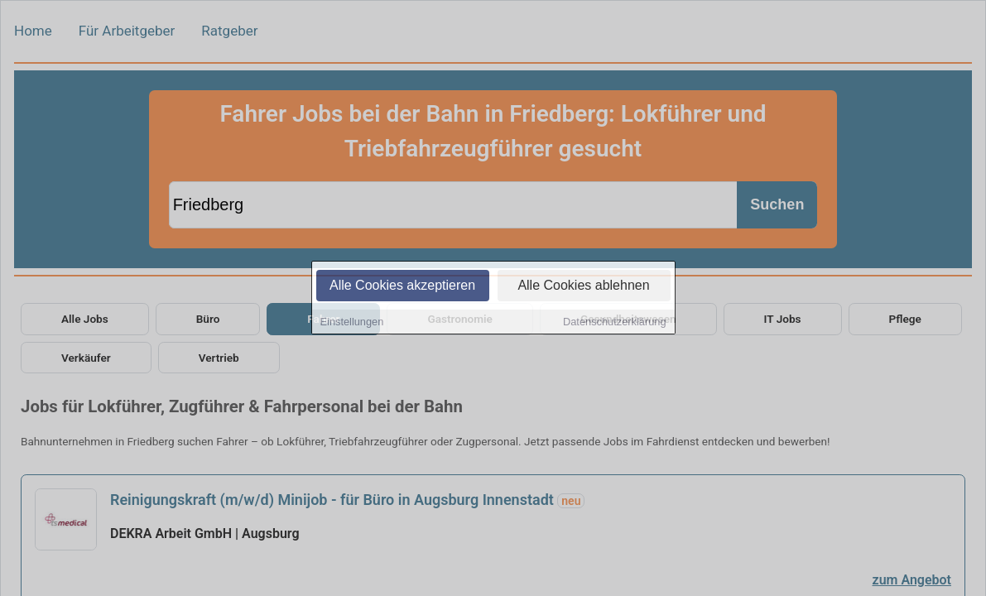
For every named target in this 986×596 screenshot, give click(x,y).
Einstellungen (352, 323)
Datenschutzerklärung (614, 323)
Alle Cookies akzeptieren (402, 287)
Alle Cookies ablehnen (583, 287)
